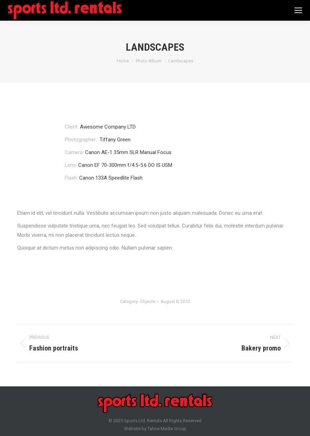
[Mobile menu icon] (298, 10)
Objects (147, 301)
